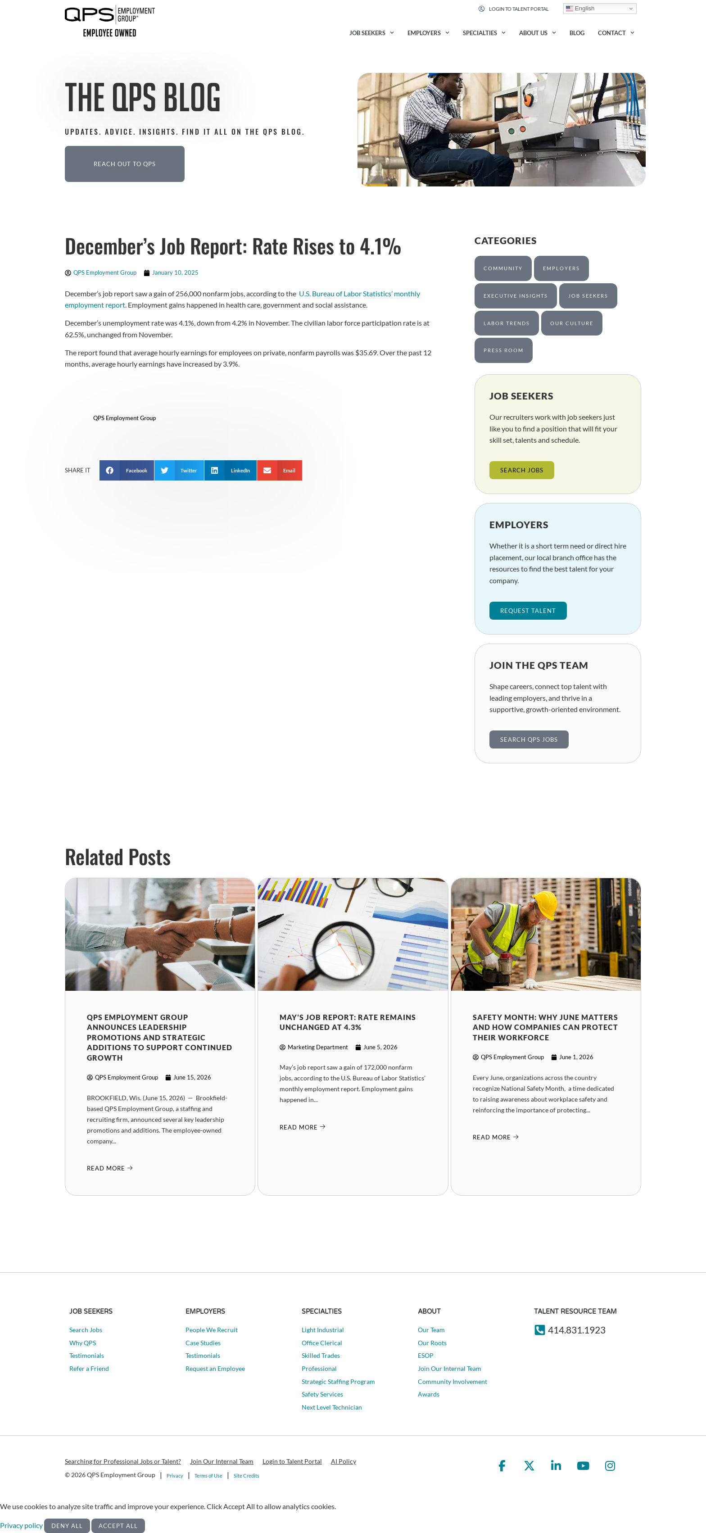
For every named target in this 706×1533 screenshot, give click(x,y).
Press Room (504, 350)
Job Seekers (371, 32)
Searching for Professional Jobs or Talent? (123, 1461)
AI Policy (343, 1461)
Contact (616, 32)
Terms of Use (208, 1476)
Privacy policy (22, 1525)
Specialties (484, 32)
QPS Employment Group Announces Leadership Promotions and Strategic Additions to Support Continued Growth (159, 1037)
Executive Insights (516, 296)
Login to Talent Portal (292, 1461)
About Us (537, 32)
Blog (577, 32)
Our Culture (571, 323)
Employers (428, 32)
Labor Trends (507, 323)
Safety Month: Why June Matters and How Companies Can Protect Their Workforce (545, 1027)
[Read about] (110, 1168)
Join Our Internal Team (221, 1461)
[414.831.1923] (540, 1330)
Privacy (175, 1476)
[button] (127, 470)
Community (503, 268)
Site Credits (246, 1476)
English (580, 8)
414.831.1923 (577, 1329)
